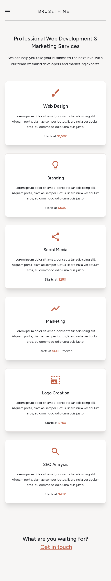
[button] (7, 11)
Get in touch (56, 547)
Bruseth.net (55, 11)
